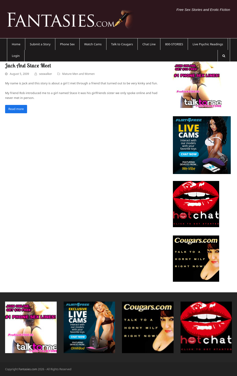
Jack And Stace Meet (28, 65)
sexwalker (45, 74)
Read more (16, 109)
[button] (224, 55)
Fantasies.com (28, 369)
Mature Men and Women (78, 74)
